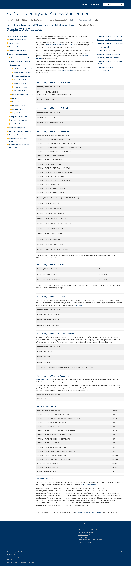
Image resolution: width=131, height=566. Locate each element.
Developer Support (16, 135)
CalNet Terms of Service (17, 39)
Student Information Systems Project (90, 540)
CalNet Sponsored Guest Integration (18, 139)
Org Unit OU (16, 113)
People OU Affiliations (22, 76)
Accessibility (11, 554)
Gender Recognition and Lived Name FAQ (19, 146)
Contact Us (84, 5)
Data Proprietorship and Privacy (22, 58)
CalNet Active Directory (17, 50)
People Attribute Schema (22, 72)
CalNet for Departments (56, 20)
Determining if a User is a (109, 40)
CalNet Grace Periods (88, 485)
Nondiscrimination (13, 557)
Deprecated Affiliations (68, 70)
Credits (86, 524)
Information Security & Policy (87, 530)
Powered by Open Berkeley (15, 552)
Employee (48, 45)
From (104, 47)
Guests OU (16, 102)
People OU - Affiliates (21, 80)
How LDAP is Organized (59, 25)
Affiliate (61, 45)
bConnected (82, 537)
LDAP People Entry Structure (24, 69)
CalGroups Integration (17, 127)
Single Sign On (14, 43)
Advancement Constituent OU (22, 94)
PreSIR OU (16, 98)
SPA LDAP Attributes (21, 91)
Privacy (9, 559)
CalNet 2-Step (22, 20)
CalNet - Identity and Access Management (49, 14)
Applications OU (17, 109)
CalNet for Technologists (80, 20)
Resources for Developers (20, 120)
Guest (70, 45)
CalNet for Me (37, 20)
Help (96, 20)
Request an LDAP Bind (19, 116)
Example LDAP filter (104, 71)
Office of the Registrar (85, 542)
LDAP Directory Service (40, 25)
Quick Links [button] (95, 5)
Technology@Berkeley (85, 532)
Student (55, 45)
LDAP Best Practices (18, 124)
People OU (73, 25)
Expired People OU (19, 105)
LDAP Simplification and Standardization (89, 512)
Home (10, 20)
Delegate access (42, 379)
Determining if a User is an (110, 36)
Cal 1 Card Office (84, 535)
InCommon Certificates (17, 47)
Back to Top (120, 552)
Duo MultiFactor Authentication (20, 131)
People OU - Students (21, 87)
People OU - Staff (20, 83)
